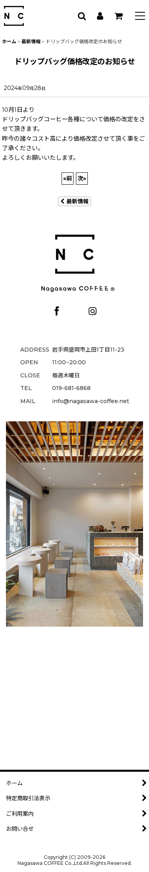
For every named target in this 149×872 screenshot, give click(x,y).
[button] (140, 17)
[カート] (118, 16)
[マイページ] (100, 16)
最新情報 (74, 201)
